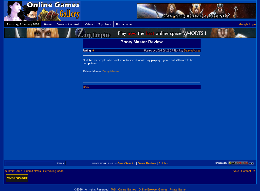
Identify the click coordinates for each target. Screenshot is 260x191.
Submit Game (13, 170)
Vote (236, 170)
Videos (89, 24)
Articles (163, 163)
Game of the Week (68, 24)
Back (86, 87)
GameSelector (126, 163)
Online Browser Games (153, 189)
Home (47, 24)
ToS (113, 189)
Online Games (127, 189)
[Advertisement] (43, 70)
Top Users (105, 24)
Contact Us (248, 170)
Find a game (124, 24)
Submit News (32, 170)
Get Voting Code (53, 170)
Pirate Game (178, 189)
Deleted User (192, 50)
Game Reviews (147, 163)
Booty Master (111, 71)
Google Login (247, 24)
